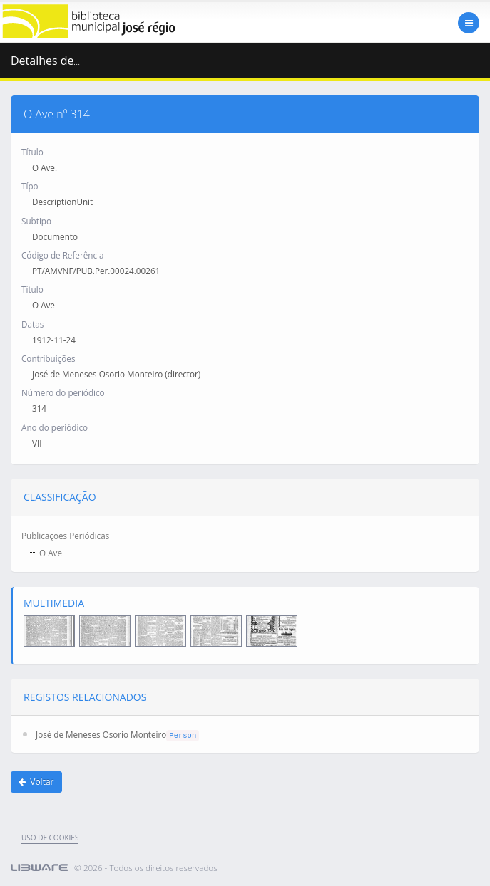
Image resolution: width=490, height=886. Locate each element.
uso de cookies (49, 838)
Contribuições (48, 358)
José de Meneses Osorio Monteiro (101, 734)
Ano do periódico (54, 427)
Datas (32, 324)
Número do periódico (63, 392)
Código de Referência (62, 255)
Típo (30, 186)
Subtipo (36, 220)
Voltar (36, 782)
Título (32, 151)
